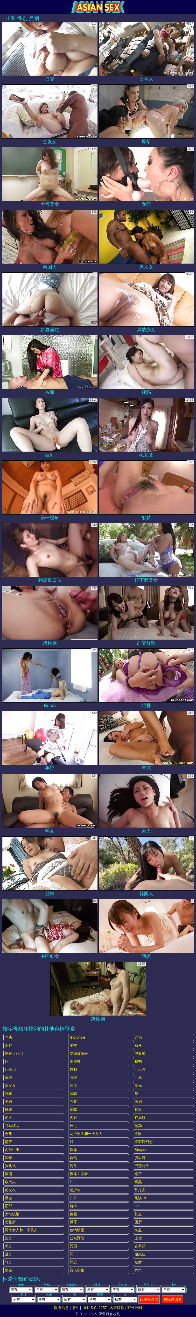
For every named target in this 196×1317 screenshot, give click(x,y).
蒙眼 (8, 1077)
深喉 (8, 1158)
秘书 (138, 1061)
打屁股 (140, 1118)
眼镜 (8, 1270)
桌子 (138, 1174)
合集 (8, 1134)
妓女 (138, 1262)
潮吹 (138, 1134)
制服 (138, 1230)
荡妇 (138, 1101)
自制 (73, 1069)
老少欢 (75, 1190)
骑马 (138, 1045)
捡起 (73, 1214)
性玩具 (140, 1069)
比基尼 (10, 1069)
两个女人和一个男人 (21, 1230)
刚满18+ (141, 1198)
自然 (73, 1158)
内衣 (73, 1118)
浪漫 (8, 1174)
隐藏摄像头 (79, 1053)
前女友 (10, 1190)
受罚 (73, 1246)
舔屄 (73, 1262)
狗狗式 (10, 1166)
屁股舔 (140, 1053)
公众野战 (77, 1238)
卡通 (8, 1101)
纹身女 (140, 1190)
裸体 (73, 1150)
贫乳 (138, 1110)
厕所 (138, 1222)
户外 (73, 1198)
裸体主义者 (79, 1174)
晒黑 (138, 1182)
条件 (75, 1308)
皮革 (73, 1110)
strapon (141, 1150)
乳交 (138, 1214)
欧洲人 (10, 1182)
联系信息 (61, 1308)
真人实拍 (77, 1270)
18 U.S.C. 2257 (94, 1308)
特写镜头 (12, 1126)
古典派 (140, 1246)
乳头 (73, 1166)
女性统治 (12, 1214)
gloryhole (77, 1037)
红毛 (138, 1037)
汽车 (8, 1093)
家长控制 (134, 1308)
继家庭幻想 (144, 1142)
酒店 (73, 1085)
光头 (8, 1037)
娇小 (73, 1206)
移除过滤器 (173, 1299)
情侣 (8, 1142)
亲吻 (73, 1093)
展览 (8, 1198)
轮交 (8, 1262)
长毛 (73, 1126)
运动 (138, 1126)
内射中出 (12, 1150)
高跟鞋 (75, 1061)
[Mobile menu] (5, 7)
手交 (73, 1045)
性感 (138, 1077)
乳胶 (73, 1101)
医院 (73, 1077)
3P (137, 1206)
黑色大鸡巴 (14, 1053)
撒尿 (73, 1222)
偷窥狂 (140, 1254)
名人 (8, 1118)
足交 (8, 1254)
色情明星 (77, 1230)
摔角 (138, 1270)
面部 (8, 1206)
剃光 (138, 1085)
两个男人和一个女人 (86, 1134)
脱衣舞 (140, 1158)
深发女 (10, 1085)
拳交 (8, 1246)
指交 (8, 1238)
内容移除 (117, 1308)
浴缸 (8, 1045)
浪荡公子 (142, 1166)
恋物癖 (10, 1222)
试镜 (8, 1110)
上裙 (138, 1238)
